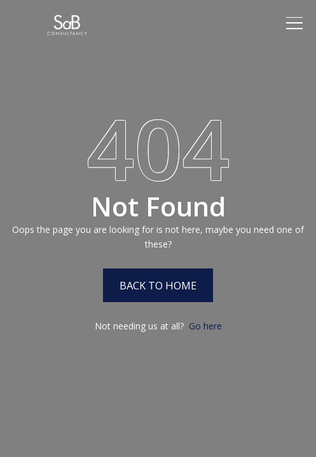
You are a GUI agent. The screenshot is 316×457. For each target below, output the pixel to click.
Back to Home (158, 285)
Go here (205, 326)
